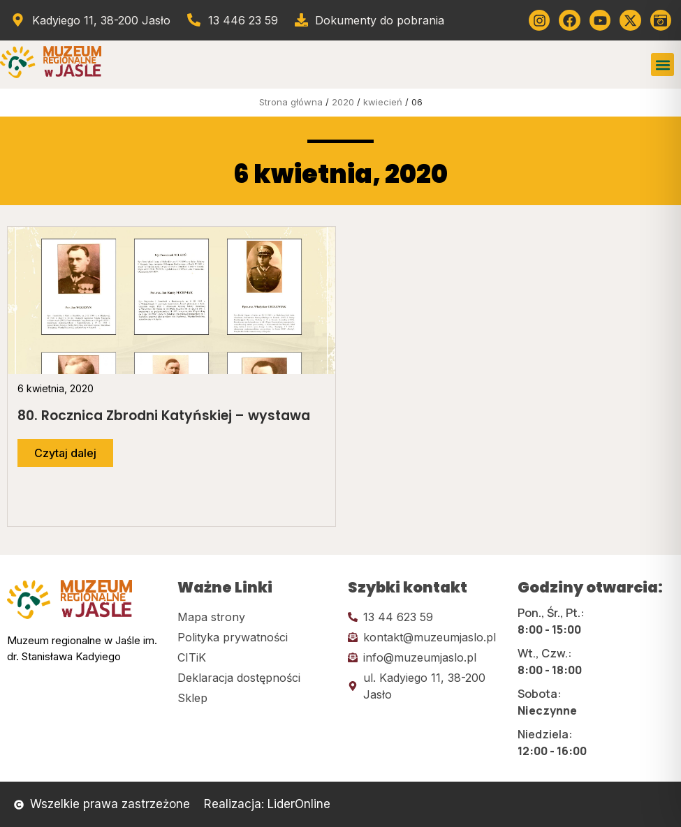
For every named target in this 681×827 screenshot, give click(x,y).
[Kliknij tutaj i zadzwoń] (426, 617)
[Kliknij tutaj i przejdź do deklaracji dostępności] (255, 677)
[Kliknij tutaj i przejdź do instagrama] (539, 20)
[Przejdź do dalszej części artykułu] (65, 453)
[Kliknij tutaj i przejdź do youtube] (600, 20)
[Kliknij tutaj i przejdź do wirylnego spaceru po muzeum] (660, 20)
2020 (343, 101)
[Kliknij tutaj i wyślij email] (426, 637)
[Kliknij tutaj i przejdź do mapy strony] (255, 617)
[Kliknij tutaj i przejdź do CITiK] (255, 657)
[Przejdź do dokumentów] (369, 20)
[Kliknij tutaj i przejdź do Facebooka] (569, 20)
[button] (662, 64)
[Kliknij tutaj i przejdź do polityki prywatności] (255, 637)
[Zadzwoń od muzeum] (232, 20)
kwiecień (382, 101)
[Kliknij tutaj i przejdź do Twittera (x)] (630, 20)
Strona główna (291, 101)
